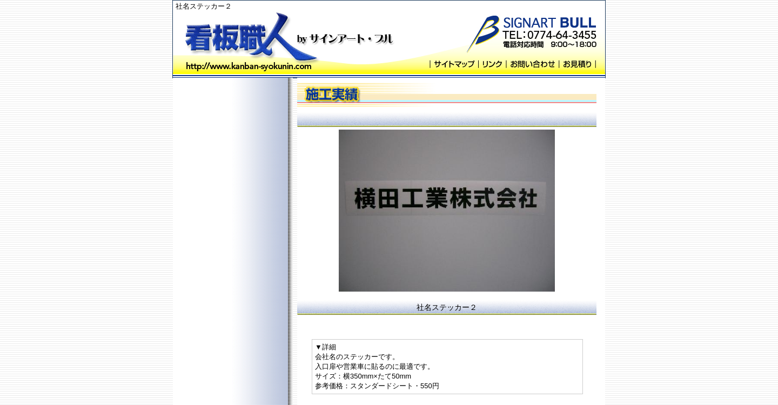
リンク (492, 64)
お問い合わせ (532, 64)
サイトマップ (454, 64)
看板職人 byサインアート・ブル (251, 39)
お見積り (577, 64)
